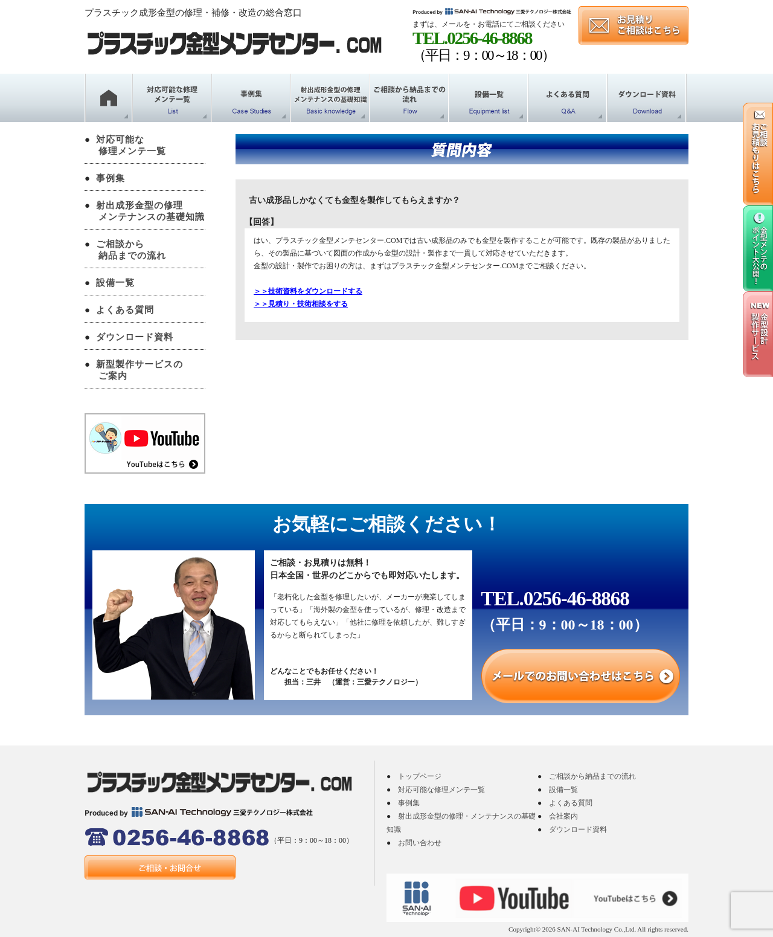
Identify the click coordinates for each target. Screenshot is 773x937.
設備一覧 (115, 283)
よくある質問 (125, 310)
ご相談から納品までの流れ (592, 776)
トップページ (419, 776)
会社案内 (563, 816)
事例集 (110, 178)
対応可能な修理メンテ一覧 (441, 789)
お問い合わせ (419, 843)
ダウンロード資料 (134, 337)
